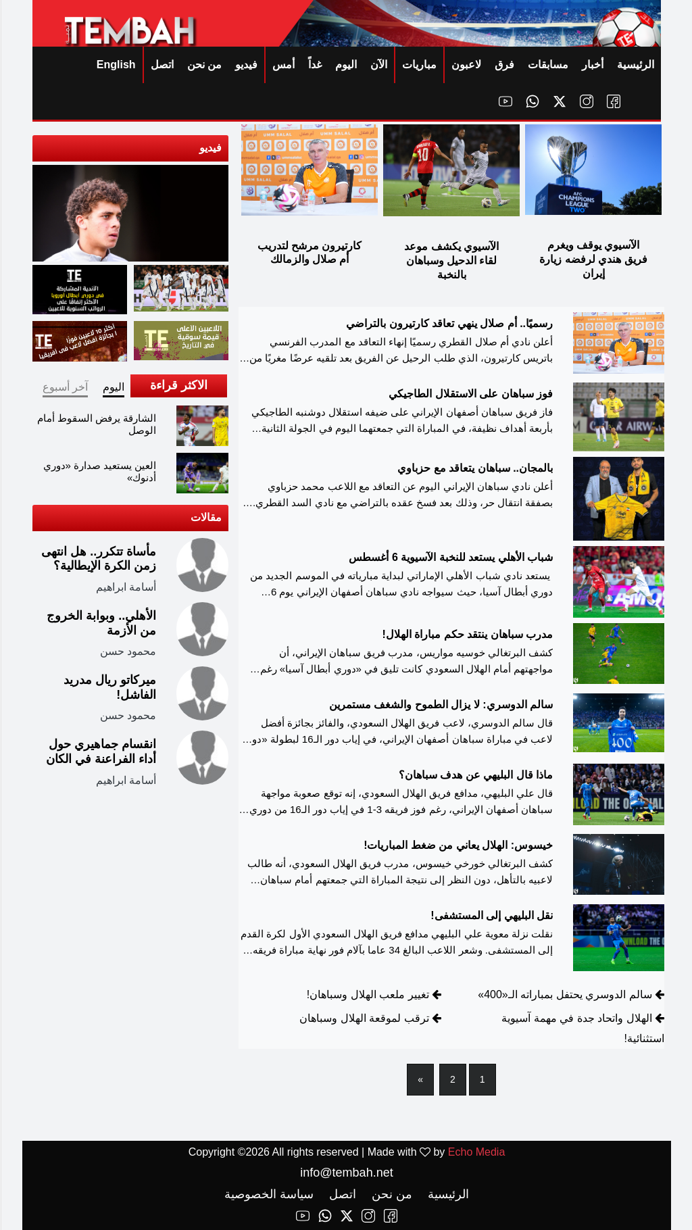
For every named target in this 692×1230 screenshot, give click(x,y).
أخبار (592, 64)
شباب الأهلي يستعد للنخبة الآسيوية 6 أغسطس (450, 557)
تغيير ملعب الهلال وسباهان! (367, 994)
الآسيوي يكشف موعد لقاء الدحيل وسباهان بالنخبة (450, 260)
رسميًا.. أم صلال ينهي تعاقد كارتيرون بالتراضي (448, 323)
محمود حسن (127, 651)
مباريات (418, 64)
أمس (283, 64)
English (115, 64)
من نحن (204, 64)
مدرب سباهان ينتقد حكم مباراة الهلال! (466, 634)
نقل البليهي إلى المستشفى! (491, 915)
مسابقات (547, 64)
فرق (504, 64)
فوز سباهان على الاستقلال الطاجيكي (470, 393)
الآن (378, 64)
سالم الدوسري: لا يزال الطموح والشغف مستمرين (440, 704)
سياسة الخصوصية (268, 1194)
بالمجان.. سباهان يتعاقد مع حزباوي (474, 468)
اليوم (345, 64)
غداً (314, 64)
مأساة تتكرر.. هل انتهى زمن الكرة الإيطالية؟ (98, 559)
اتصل (161, 64)
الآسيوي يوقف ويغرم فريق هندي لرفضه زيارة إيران (592, 259)
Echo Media (476, 1152)
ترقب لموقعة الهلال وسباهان (363, 1018)
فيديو (245, 64)
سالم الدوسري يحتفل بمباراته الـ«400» (564, 994)
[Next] (419, 1080)
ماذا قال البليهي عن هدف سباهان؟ (475, 775)
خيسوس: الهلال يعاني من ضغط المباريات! (457, 845)
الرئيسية (634, 64)
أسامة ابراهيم (125, 587)
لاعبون (465, 64)
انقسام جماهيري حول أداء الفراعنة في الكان (100, 751)
